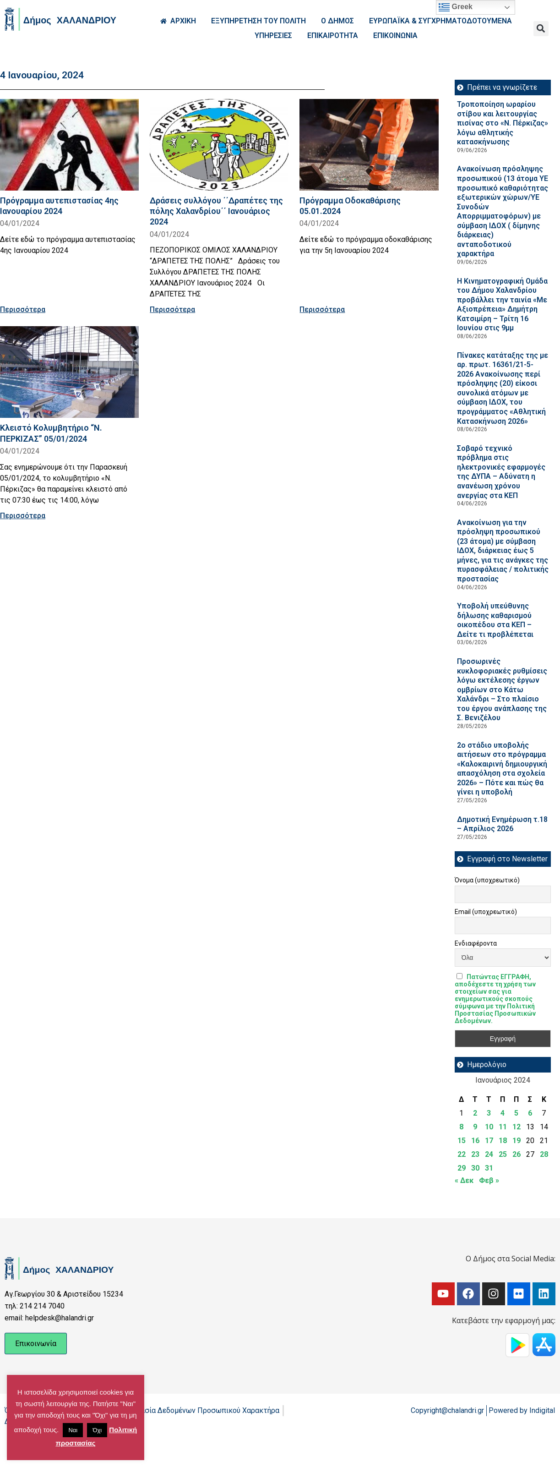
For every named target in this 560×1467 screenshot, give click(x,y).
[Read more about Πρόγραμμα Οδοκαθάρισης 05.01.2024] (368, 145)
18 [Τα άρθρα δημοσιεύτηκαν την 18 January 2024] (503, 1140)
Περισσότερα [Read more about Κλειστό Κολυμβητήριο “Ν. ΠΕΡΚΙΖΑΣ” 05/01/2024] (22, 515)
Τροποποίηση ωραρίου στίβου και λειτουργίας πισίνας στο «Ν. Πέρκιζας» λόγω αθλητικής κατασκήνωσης (502, 123)
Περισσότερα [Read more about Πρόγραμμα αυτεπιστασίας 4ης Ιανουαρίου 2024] (22, 309)
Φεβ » (489, 1180)
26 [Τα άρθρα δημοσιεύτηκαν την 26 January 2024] (516, 1154)
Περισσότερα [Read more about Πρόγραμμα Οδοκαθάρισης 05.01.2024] (322, 309)
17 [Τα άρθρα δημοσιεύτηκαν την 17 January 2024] (489, 1140)
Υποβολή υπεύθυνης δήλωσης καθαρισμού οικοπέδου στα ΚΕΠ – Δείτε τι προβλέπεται (495, 620)
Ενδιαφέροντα (476, 943)
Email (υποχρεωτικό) (486, 911)
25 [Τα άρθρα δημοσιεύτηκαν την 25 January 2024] (503, 1154)
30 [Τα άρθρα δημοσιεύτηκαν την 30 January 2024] (475, 1168)
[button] (541, 28)
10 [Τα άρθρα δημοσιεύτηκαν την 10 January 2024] (489, 1126)
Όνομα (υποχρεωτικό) (487, 880)
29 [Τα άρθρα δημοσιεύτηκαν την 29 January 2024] (461, 1168)
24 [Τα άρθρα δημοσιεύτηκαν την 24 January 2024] (489, 1154)
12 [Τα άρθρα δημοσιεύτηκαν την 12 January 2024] (516, 1126)
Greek (456, 7)
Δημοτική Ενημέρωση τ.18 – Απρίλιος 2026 (502, 824)
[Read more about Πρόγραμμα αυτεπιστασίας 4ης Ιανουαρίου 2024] (69, 145)
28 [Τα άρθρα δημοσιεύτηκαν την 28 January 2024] (544, 1154)
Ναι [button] (72, 1430)
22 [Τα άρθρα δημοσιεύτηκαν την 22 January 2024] (461, 1154)
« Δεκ (464, 1180)
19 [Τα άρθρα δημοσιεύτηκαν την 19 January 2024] (516, 1140)
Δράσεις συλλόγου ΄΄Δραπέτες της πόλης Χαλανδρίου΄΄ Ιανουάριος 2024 (216, 211)
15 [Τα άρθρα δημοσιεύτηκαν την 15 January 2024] (461, 1140)
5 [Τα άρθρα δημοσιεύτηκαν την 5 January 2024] (516, 1113)
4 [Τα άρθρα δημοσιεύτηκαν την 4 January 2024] (502, 1113)
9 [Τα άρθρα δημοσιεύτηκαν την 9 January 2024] (475, 1126)
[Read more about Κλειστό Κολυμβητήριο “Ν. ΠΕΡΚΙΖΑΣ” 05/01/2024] (69, 372)
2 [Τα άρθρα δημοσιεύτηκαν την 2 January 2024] (475, 1113)
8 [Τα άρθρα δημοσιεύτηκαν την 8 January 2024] (461, 1126)
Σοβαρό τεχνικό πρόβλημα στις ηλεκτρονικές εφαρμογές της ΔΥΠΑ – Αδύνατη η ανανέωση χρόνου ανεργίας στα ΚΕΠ (501, 472)
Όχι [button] (97, 1430)
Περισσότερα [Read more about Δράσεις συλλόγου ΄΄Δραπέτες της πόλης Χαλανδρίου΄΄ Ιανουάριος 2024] (172, 309)
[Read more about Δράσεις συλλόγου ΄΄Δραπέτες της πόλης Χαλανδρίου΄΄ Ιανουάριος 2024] (219, 145)
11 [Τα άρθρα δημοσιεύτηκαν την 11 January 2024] (503, 1126)
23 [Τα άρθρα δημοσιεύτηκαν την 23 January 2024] (475, 1154)
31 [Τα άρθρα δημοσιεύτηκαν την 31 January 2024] (489, 1168)
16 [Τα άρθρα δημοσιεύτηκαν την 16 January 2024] (475, 1140)
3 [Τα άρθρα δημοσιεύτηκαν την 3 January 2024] (489, 1113)
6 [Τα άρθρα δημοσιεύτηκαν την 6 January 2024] (530, 1113)
